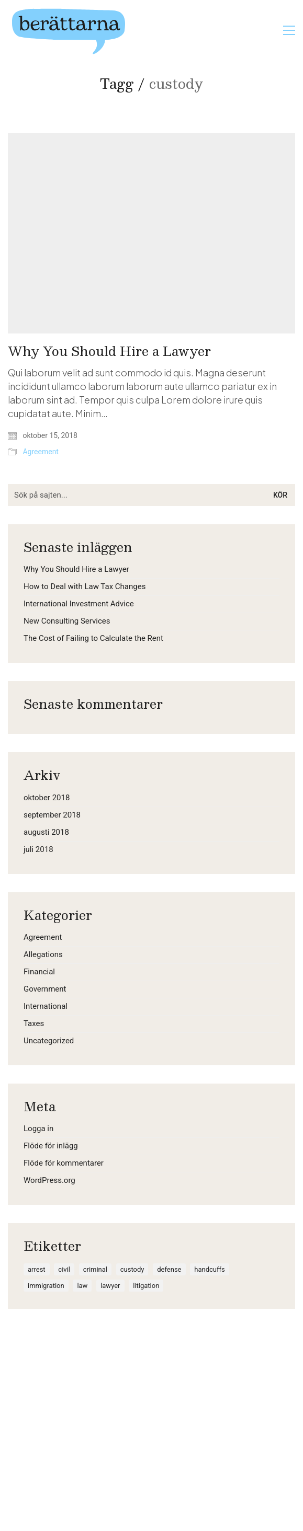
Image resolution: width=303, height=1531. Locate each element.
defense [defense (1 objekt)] (169, 1269)
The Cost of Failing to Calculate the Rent (93, 638)
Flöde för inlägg (51, 1145)
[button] (289, 30)
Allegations (43, 954)
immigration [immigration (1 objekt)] (46, 1286)
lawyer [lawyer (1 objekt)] (110, 1286)
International (46, 1006)
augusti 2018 (46, 832)
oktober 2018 (47, 797)
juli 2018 (38, 849)
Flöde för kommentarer (64, 1163)
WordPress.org (49, 1180)
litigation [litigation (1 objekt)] (146, 1286)
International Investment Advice (79, 603)
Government (45, 989)
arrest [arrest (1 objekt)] (37, 1269)
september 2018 (52, 815)
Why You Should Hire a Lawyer (109, 351)
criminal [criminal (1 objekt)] (95, 1269)
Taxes (34, 1023)
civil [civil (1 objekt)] (64, 1269)
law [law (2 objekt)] (82, 1286)
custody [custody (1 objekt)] (132, 1269)
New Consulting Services (67, 621)
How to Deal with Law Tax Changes (84, 586)
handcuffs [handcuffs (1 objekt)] (209, 1269)
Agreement (40, 451)
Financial (39, 971)
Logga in (38, 1128)
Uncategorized (49, 1040)
